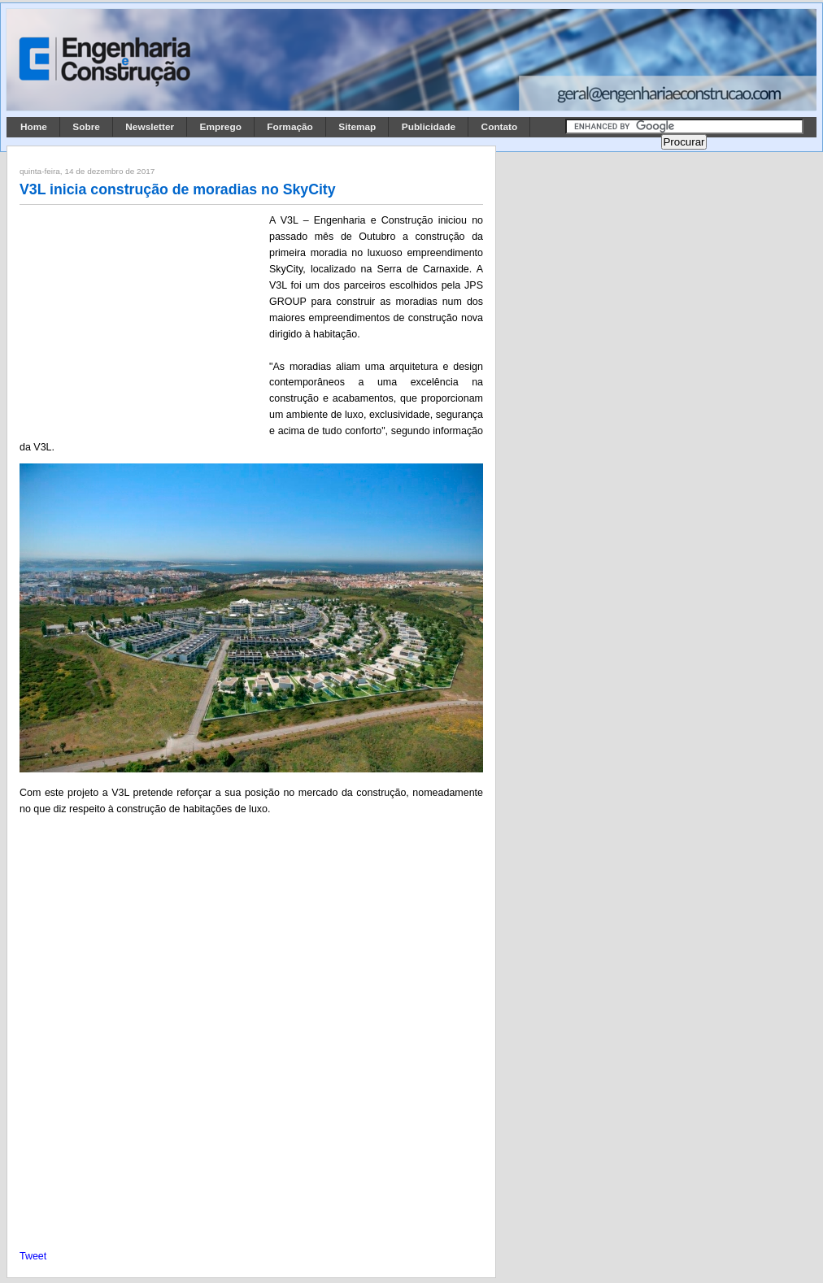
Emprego (221, 127)
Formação (290, 127)
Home (33, 127)
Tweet (33, 1256)
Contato (499, 127)
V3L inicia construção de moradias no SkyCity (178, 189)
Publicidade (428, 127)
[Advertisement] (141, 319)
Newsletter (149, 127)
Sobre (86, 127)
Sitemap (357, 127)
